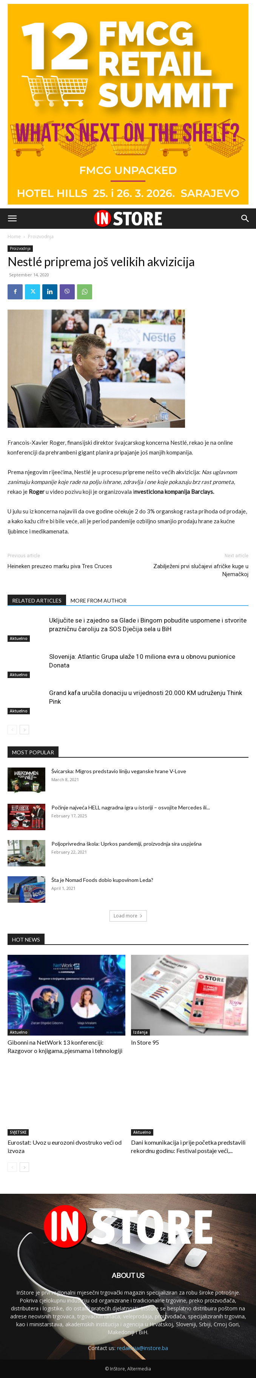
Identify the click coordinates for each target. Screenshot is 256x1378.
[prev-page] (12, 729)
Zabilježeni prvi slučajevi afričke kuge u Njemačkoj (200, 570)
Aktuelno (19, 638)
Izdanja (140, 1032)
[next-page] (24, 729)
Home (14, 236)
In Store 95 (145, 1042)
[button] (12, 218)
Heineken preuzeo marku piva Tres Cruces (60, 566)
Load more (128, 916)
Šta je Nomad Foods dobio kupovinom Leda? (102, 880)
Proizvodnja (41, 236)
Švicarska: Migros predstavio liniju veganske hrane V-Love (118, 771)
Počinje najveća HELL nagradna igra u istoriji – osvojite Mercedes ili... (130, 807)
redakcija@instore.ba (142, 1348)
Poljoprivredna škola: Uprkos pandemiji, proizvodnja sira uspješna (126, 843)
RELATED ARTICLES (37, 600)
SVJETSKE (18, 1132)
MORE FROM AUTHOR (98, 600)
